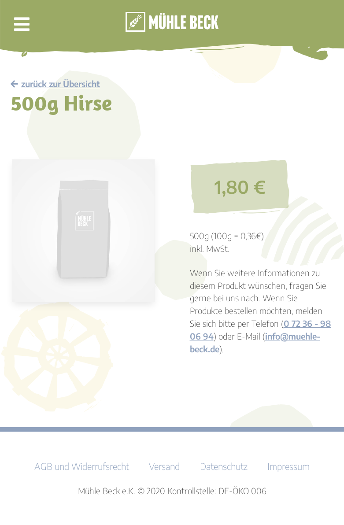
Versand (164, 466)
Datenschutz (224, 466)
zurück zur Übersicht (55, 83)
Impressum (288, 466)
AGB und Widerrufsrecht (81, 466)
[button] (22, 26)
